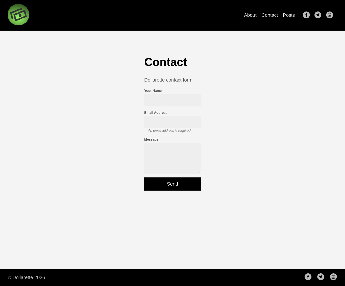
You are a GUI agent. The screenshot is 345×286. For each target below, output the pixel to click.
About (250, 15)
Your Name (153, 91)
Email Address (155, 113)
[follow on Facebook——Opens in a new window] (308, 15)
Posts (289, 15)
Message (151, 139)
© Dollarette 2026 (26, 277)
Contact (269, 15)
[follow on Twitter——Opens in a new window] (319, 15)
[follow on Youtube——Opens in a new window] (331, 15)
